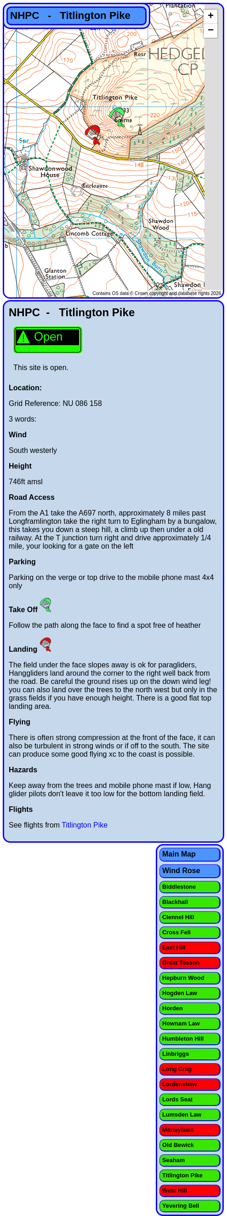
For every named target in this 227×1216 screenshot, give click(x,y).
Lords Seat (177, 1099)
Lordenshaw (179, 1084)
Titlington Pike (85, 825)
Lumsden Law (181, 1114)
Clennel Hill (178, 917)
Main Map (179, 854)
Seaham (173, 1160)
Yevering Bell (180, 1205)
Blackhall (175, 901)
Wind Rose (181, 870)
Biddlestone (179, 886)
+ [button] (211, 16)
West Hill (174, 1190)
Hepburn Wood (183, 977)
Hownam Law (181, 1023)
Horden (172, 1008)
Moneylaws (177, 1129)
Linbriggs (175, 1053)
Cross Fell (176, 932)
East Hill (174, 947)
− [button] (211, 31)
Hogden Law (179, 993)
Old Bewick (178, 1144)
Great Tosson (181, 962)
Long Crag (177, 1068)
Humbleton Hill (183, 1038)
